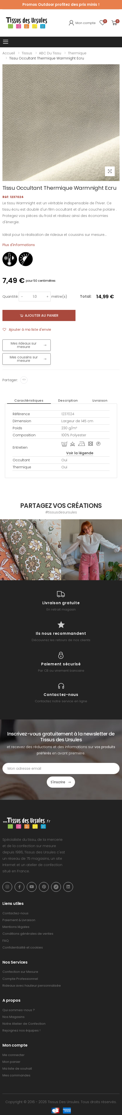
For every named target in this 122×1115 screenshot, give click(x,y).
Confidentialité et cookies (22, 947)
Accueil (8, 53)
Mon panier (11, 1061)
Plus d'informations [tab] (18, 244)
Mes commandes (16, 1075)
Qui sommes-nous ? (18, 1010)
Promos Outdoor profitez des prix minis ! (61, 4)
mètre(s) (59, 296)
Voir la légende (79, 453)
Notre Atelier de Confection (24, 1023)
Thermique (77, 53)
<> (24, 380)
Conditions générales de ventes (27, 933)
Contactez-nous (15, 913)
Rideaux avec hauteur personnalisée (31, 985)
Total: (85, 296)
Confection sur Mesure (20, 971)
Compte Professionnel (20, 978)
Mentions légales (15, 927)
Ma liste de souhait (17, 1068)
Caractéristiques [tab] (28, 400)
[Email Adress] (61, 768)
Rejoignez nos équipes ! (21, 1030)
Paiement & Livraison (18, 920)
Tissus (27, 53)
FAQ (5, 940)
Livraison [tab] (100, 400)
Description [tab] (68, 400)
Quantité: (10, 296)
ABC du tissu (50, 53)
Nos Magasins (13, 1017)
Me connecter (13, 1055)
